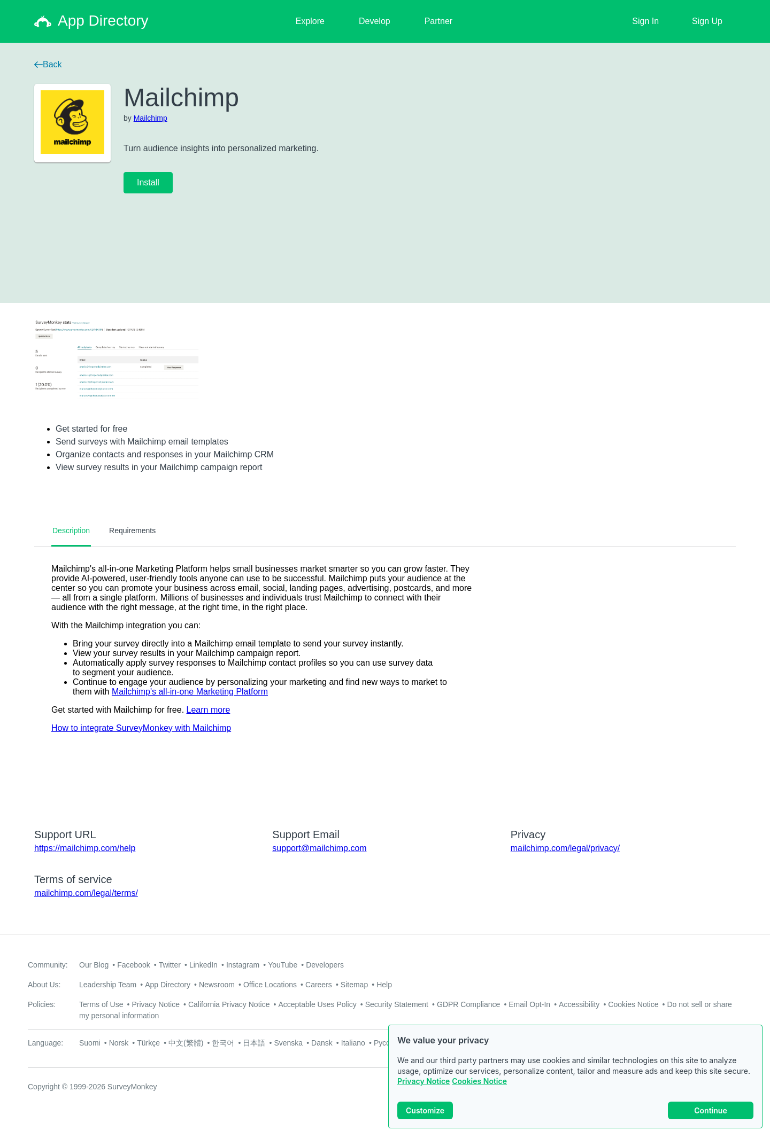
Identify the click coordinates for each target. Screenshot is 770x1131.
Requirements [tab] (132, 530)
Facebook (133, 965)
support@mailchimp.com (319, 848)
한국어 (223, 1043)
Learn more (208, 709)
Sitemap (354, 984)
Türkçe (148, 1043)
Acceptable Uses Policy (317, 1004)
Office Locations (270, 984)
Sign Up (707, 21)
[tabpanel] (385, 680)
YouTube (282, 965)
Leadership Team (107, 984)
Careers (318, 984)
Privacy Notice (423, 1081)
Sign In (645, 21)
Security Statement (396, 1004)
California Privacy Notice (229, 1004)
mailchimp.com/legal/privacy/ (565, 848)
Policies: (42, 1004)
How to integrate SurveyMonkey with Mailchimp (141, 727)
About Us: (44, 984)
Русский (388, 1043)
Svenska (288, 1043)
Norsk (119, 1043)
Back (48, 64)
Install (148, 182)
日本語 (254, 1043)
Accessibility (579, 1004)
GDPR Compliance (468, 1004)
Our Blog (94, 965)
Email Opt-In (529, 1004)
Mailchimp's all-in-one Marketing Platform (190, 691)
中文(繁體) (185, 1043)
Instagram (242, 965)
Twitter (170, 965)
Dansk (322, 1043)
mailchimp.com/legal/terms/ (86, 893)
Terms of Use (101, 1004)
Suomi (90, 1043)
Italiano (353, 1043)
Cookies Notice (479, 1081)
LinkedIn (203, 965)
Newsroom (217, 984)
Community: (48, 965)
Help (384, 984)
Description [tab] (71, 530)
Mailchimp (150, 118)
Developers (325, 965)
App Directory (167, 984)
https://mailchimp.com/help (84, 848)
